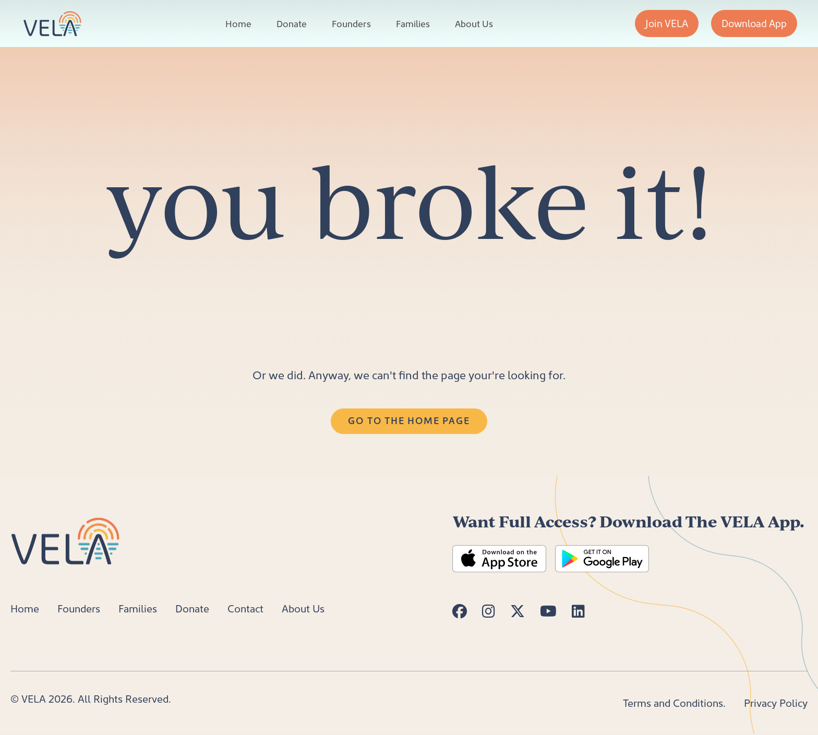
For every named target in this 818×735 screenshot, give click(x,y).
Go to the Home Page (409, 420)
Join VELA (666, 23)
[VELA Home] (52, 23)
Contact (245, 608)
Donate (291, 23)
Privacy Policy (776, 702)
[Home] (67, 539)
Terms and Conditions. (674, 702)
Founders (351, 23)
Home (238, 23)
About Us (474, 23)
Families (413, 23)
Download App (754, 23)
